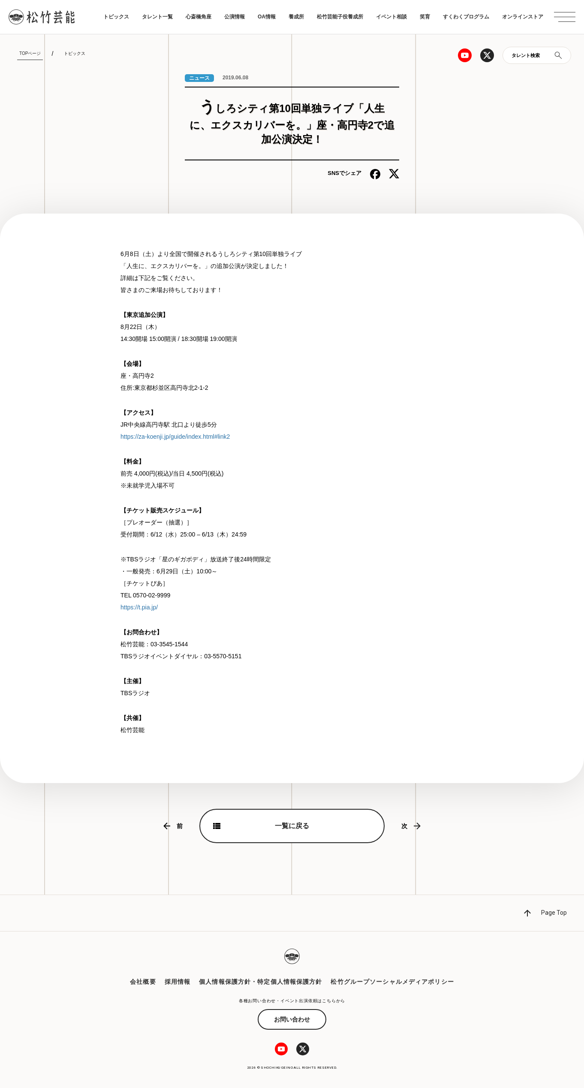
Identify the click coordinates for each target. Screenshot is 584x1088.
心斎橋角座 (198, 17)
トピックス (116, 17)
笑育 (425, 17)
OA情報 (267, 17)
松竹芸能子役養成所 (340, 17)
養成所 (296, 17)
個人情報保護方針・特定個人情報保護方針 (260, 981)
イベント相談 (391, 17)
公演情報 (234, 17)
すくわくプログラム (466, 17)
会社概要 (143, 981)
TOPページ (30, 53)
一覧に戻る (292, 825)
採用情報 (177, 981)
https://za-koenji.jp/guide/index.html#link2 (175, 436)
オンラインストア (522, 17)
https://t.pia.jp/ (139, 607)
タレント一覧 (157, 17)
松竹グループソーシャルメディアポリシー (392, 981)
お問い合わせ (292, 1019)
